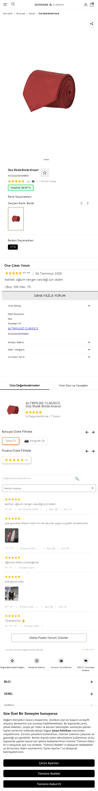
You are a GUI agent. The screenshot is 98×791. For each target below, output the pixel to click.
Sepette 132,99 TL (21, 187)
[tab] (46, 159)
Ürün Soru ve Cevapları (73, 385)
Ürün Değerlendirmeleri (25, 385)
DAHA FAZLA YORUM (50, 295)
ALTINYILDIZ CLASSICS (23, 328)
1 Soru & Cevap (47, 181)
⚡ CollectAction (88, 649)
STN (13, 247)
